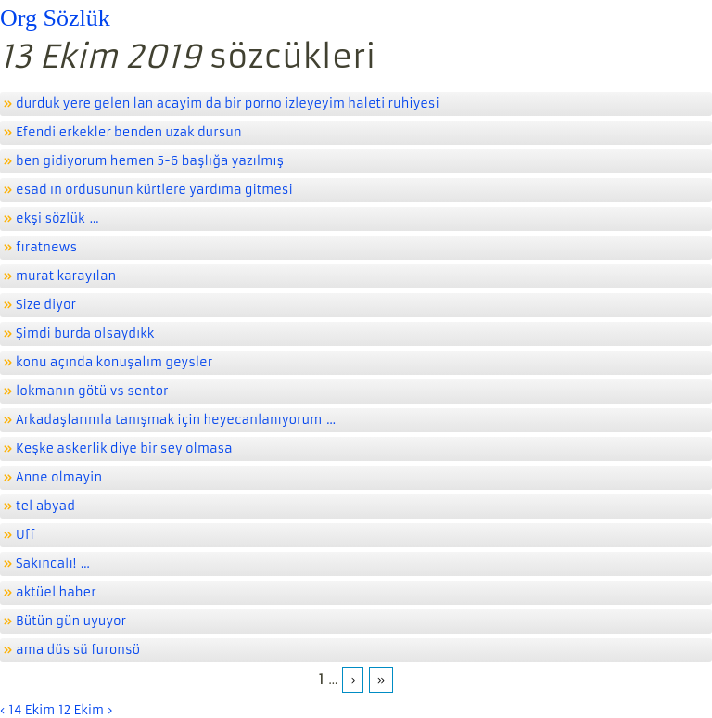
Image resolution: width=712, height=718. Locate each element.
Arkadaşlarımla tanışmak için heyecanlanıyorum (169, 420)
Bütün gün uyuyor (71, 621)
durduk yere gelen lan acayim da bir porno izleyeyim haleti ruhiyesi (227, 103)
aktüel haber (56, 592)
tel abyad (45, 506)
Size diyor (46, 305)
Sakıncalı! (46, 563)
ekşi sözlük (50, 218)
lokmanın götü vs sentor (92, 391)
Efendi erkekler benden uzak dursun (129, 132)
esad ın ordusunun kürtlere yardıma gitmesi (154, 190)
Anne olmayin (59, 477)
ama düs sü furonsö (78, 650)
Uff (25, 535)
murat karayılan (66, 276)
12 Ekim (81, 710)
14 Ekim (31, 710)
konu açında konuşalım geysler (114, 362)
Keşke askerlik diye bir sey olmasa (124, 448)
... (94, 218)
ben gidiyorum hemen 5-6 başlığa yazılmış (150, 161)
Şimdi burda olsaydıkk (85, 333)
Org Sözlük (55, 18)
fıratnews (46, 247)
